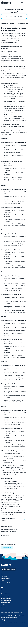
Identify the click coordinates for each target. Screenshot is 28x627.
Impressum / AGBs (5, 615)
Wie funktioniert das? (6, 598)
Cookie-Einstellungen (11, 617)
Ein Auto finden (5, 596)
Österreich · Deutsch (8, 569)
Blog (2, 589)
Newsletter (4, 585)
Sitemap (3, 617)
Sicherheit (3, 607)
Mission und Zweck (5, 578)
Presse (2, 580)
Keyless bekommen (5, 602)
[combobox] (14, 16)
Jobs (2, 587)
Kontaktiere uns (7, 547)
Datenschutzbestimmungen (18, 615)
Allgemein (12, 23)
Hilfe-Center (4, 23)
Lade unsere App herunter (7, 583)
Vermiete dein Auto (6, 600)
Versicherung (4, 604)
